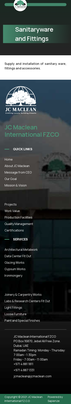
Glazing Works (14, 262)
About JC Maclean (17, 166)
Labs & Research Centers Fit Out (27, 301)
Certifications (14, 230)
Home (9, 159)
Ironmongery (13, 275)
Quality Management (19, 224)
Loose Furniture (16, 314)
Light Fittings (13, 307)
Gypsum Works (15, 269)
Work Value (12, 211)
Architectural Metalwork (21, 249)
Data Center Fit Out (18, 256)
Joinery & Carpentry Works (23, 294)
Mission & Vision (16, 185)
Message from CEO (18, 172)
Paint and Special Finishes (22, 320)
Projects (11, 204)
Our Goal (11, 179)
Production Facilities (18, 217)
